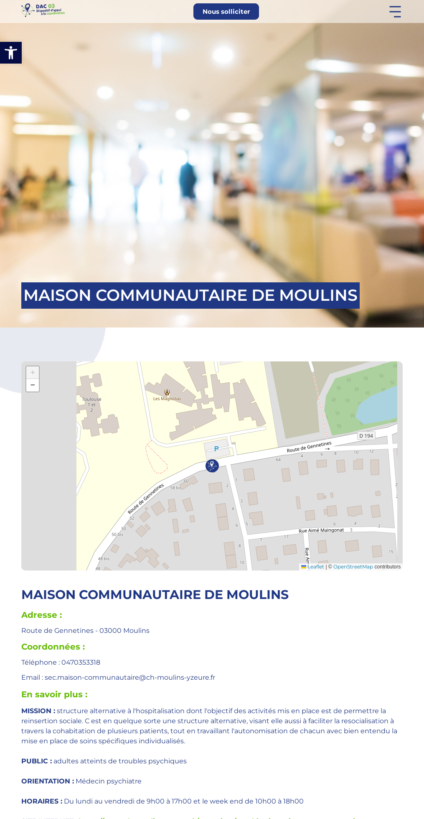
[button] (11, 53)
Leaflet (312, 566)
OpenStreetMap (353, 566)
